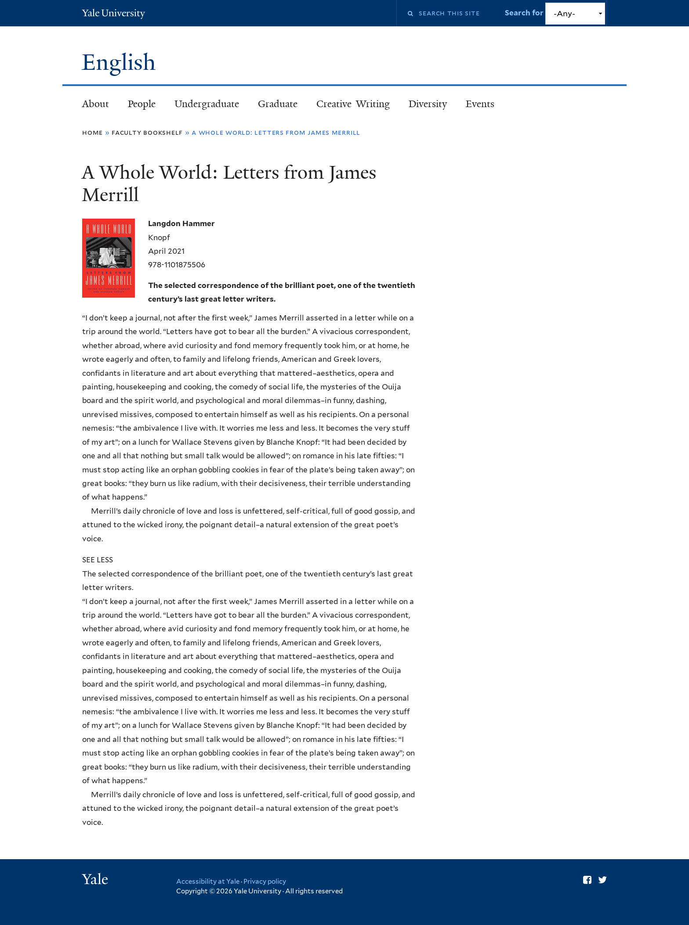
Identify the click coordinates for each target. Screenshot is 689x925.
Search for (525, 12)
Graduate (277, 103)
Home (92, 132)
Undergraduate (206, 103)
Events (480, 103)
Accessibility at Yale (207, 881)
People (142, 103)
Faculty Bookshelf (147, 132)
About (95, 103)
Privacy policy (264, 881)
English (122, 62)
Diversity (428, 103)
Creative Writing (353, 103)
